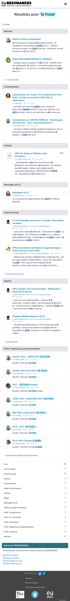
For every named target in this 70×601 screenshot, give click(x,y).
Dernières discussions (12, 564)
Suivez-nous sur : (30, 573)
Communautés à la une (12, 561)
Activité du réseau (10, 555)
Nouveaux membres (11, 558)
